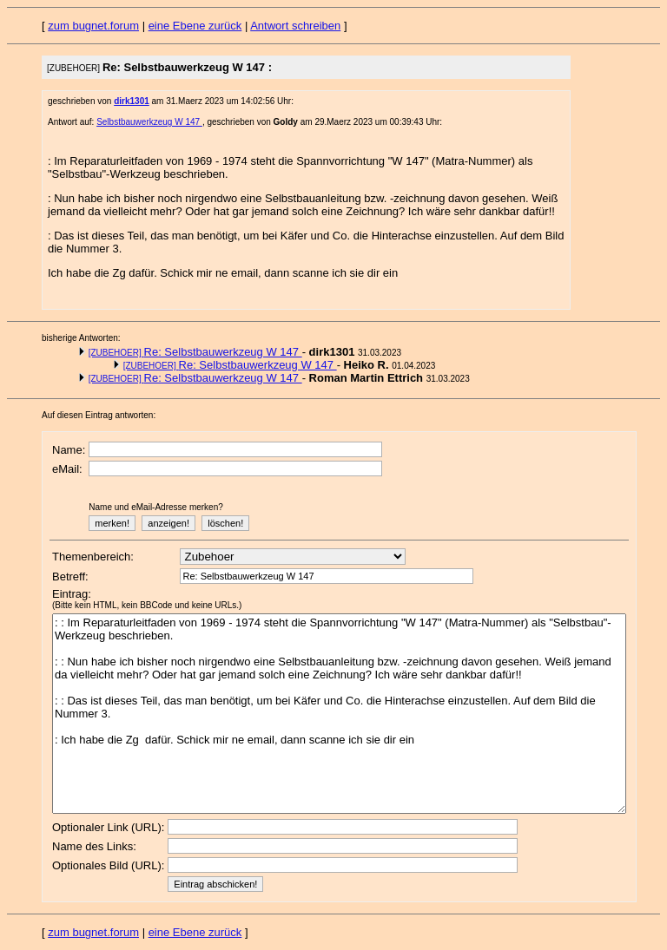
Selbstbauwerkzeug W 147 (149, 122)
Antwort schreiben (295, 25)
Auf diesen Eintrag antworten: (98, 415)
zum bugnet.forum (93, 25)
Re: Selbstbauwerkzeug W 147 (195, 351)
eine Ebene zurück (195, 25)
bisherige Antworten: (81, 338)
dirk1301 (131, 101)
